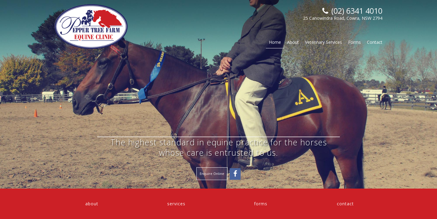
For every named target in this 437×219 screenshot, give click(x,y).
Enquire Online (212, 173)
